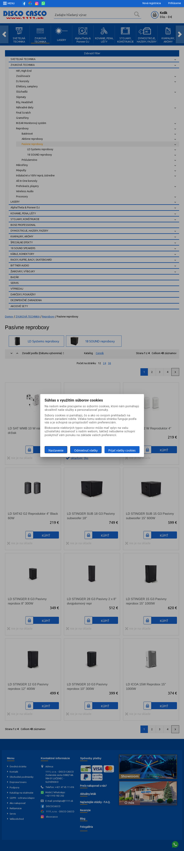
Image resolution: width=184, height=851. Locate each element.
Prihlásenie (174, 3)
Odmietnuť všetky (86, 450)
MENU (11, 3)
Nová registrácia (151, 3)
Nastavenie (56, 450)
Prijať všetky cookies (122, 450)
